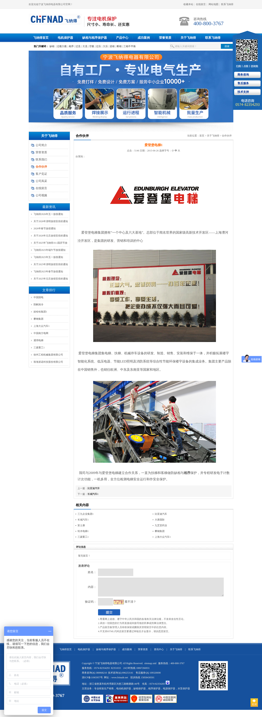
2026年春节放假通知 (45, 228)
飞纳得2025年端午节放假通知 (50, 250)
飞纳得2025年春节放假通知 (48, 271)
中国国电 (38, 297)
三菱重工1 (39, 347)
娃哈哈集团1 (40, 311)
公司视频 (41, 195)
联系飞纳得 (227, 4)
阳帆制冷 (38, 304)
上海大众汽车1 (42, 326)
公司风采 (41, 181)
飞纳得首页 (41, 37)
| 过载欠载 (61, 46)
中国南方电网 (41, 333)
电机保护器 (65, 37)
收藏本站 (188, 4)
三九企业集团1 (86, 513)
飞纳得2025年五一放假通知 (48, 257)
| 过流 (77, 46)
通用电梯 (38, 340)
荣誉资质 (165, 37)
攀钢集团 (38, 318)
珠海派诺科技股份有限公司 (48, 361)
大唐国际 (160, 519)
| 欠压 (105, 46)
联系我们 (41, 159)
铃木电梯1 (83, 531)
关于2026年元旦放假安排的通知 (51, 235)
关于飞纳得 (188, 37)
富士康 (81, 525)
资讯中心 (159, 652)
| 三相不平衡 (129, 46)
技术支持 (243, 91)
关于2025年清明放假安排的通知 (51, 264)
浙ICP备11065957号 (92, 680)
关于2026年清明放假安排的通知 (51, 221)
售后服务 (243, 83)
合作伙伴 (227, 135)
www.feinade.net (119, 680)
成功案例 (144, 37)
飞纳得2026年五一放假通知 (48, 214)
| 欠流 (84, 46)
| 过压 (98, 46)
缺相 (52, 46)
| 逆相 (112, 46)
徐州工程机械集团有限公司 (48, 354)
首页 (201, 135)
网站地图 (213, 4)
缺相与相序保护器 (94, 37)
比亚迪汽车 (93, 488)
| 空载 (91, 46)
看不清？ (122, 604)
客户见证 (41, 173)
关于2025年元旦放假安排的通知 (51, 278)
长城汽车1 (92, 494)
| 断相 (118, 46)
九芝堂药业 (161, 525)
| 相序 (70, 46)
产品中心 (122, 37)
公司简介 (41, 145)
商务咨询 (243, 74)
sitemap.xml (150, 666)
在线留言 (201, 4)
